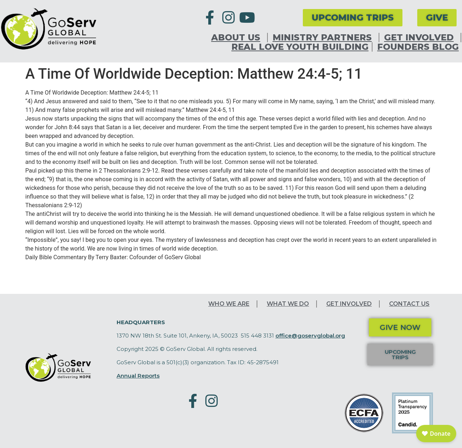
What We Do (288, 303)
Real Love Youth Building (300, 47)
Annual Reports (138, 375)
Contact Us (409, 303)
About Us (237, 37)
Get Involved (420, 37)
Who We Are (228, 303)
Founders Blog (418, 47)
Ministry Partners (324, 37)
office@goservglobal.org (310, 335)
